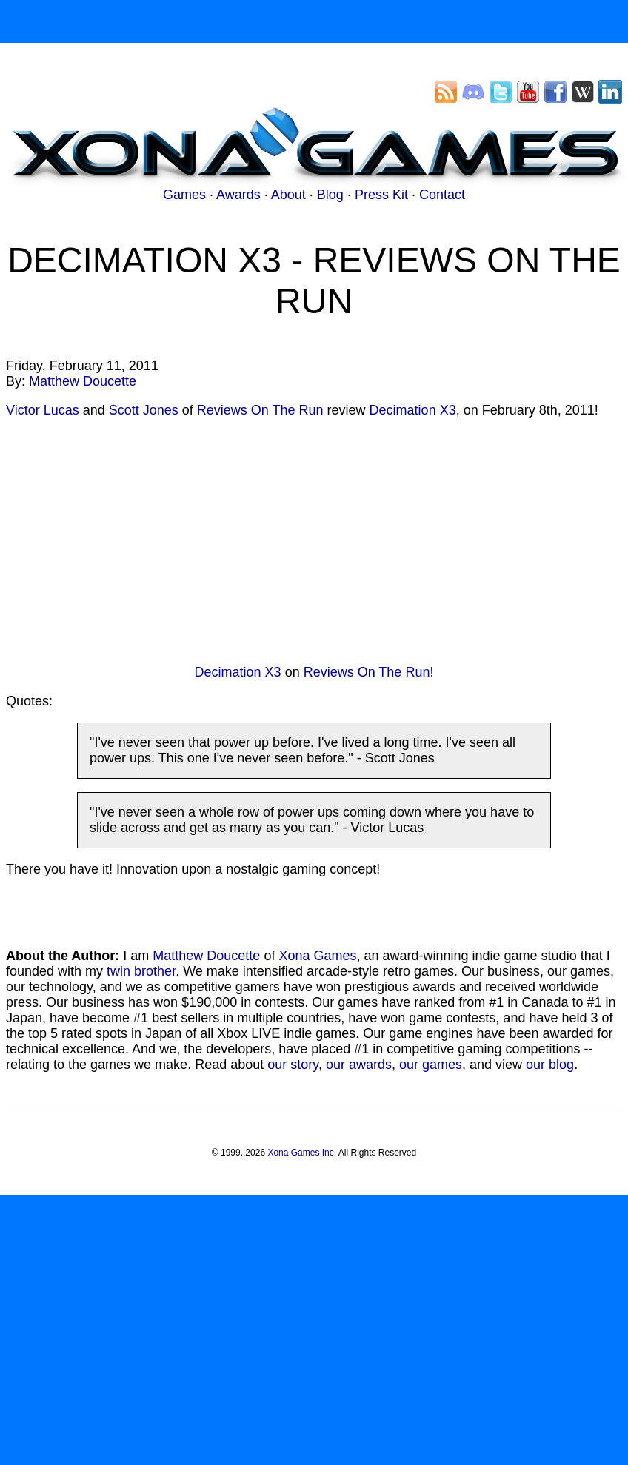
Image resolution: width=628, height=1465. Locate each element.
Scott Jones (143, 410)
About (288, 194)
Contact (442, 194)
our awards (359, 1064)
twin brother (141, 971)
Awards (238, 194)
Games (184, 194)
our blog (550, 1064)
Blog (330, 194)
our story (292, 1064)
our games (430, 1064)
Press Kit (381, 194)
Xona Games (317, 955)
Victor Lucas (42, 410)
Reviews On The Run (260, 410)
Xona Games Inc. (301, 1152)
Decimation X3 (413, 410)
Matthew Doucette (82, 381)
